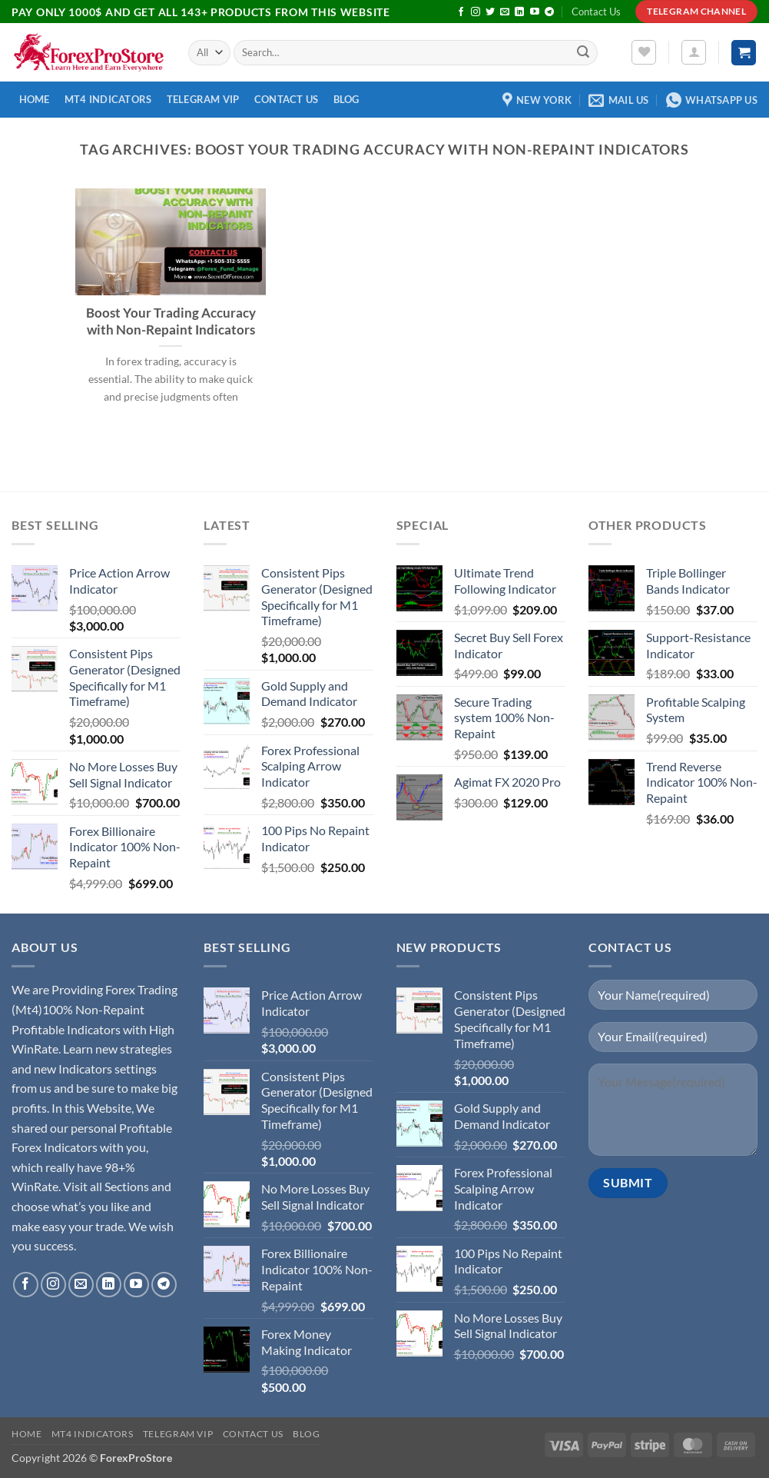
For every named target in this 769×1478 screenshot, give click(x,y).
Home (34, 99)
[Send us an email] (504, 12)
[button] (693, 52)
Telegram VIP (203, 99)
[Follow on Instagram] (475, 12)
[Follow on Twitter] (490, 12)
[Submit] (583, 53)
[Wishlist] (643, 52)
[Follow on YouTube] (534, 12)
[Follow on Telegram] (549, 12)
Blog (346, 99)
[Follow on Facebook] (461, 12)
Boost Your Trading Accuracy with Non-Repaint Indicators (171, 321)
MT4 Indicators (108, 99)
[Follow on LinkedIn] (519, 12)
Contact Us (596, 11)
